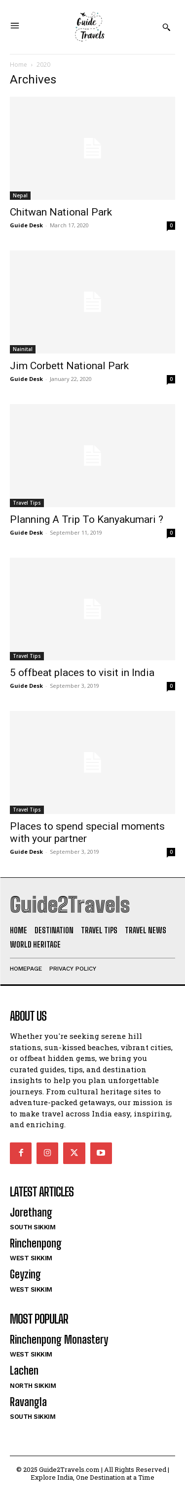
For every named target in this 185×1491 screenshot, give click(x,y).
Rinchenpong (36, 1243)
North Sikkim (33, 1385)
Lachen (24, 1370)
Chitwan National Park (61, 212)
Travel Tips (27, 502)
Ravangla (28, 1402)
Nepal (20, 195)
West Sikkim (31, 1258)
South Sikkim (32, 1227)
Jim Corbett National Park (69, 366)
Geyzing (25, 1274)
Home (18, 64)
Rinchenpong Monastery (59, 1339)
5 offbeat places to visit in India (82, 672)
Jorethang (31, 1212)
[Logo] (88, 27)
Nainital (23, 349)
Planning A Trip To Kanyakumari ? (86, 519)
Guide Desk (26, 225)
